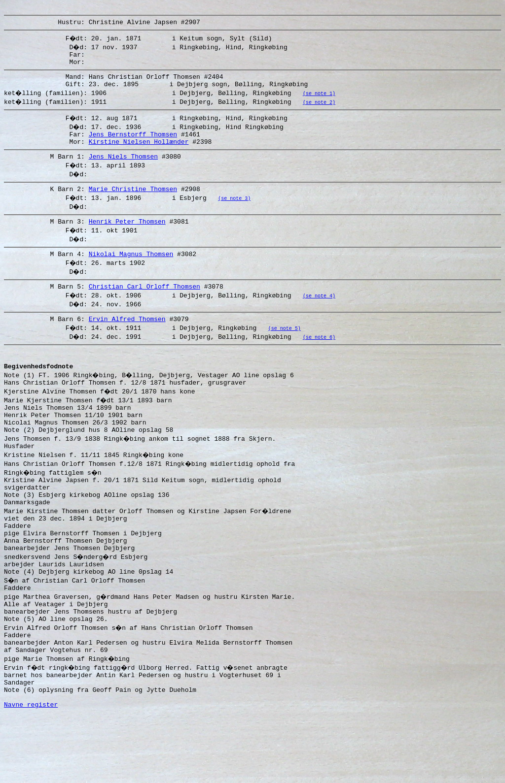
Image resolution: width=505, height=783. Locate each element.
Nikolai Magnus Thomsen (131, 271)
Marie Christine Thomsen (133, 203)
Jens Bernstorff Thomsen (133, 144)
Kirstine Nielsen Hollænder (139, 153)
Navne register (31, 772)
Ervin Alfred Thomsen (127, 339)
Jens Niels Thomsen (123, 169)
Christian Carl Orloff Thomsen (144, 305)
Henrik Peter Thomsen (127, 237)
